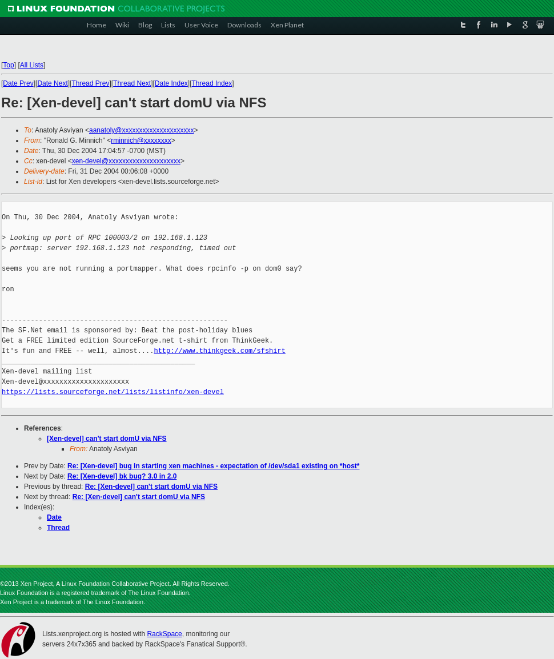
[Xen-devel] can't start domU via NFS (107, 439)
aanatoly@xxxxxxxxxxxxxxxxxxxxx (141, 130)
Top (8, 65)
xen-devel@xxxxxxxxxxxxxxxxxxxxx (126, 161)
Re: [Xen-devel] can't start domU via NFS (151, 487)
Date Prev (18, 83)
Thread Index (212, 83)
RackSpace (164, 634)
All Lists (31, 65)
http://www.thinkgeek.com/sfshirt (219, 351)
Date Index (171, 83)
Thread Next (132, 83)
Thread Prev (90, 83)
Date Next (52, 83)
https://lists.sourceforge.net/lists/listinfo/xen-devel (113, 392)
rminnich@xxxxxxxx (141, 140)
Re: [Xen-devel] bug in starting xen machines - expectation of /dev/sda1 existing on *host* (213, 466)
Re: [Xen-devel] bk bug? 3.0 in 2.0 (121, 476)
